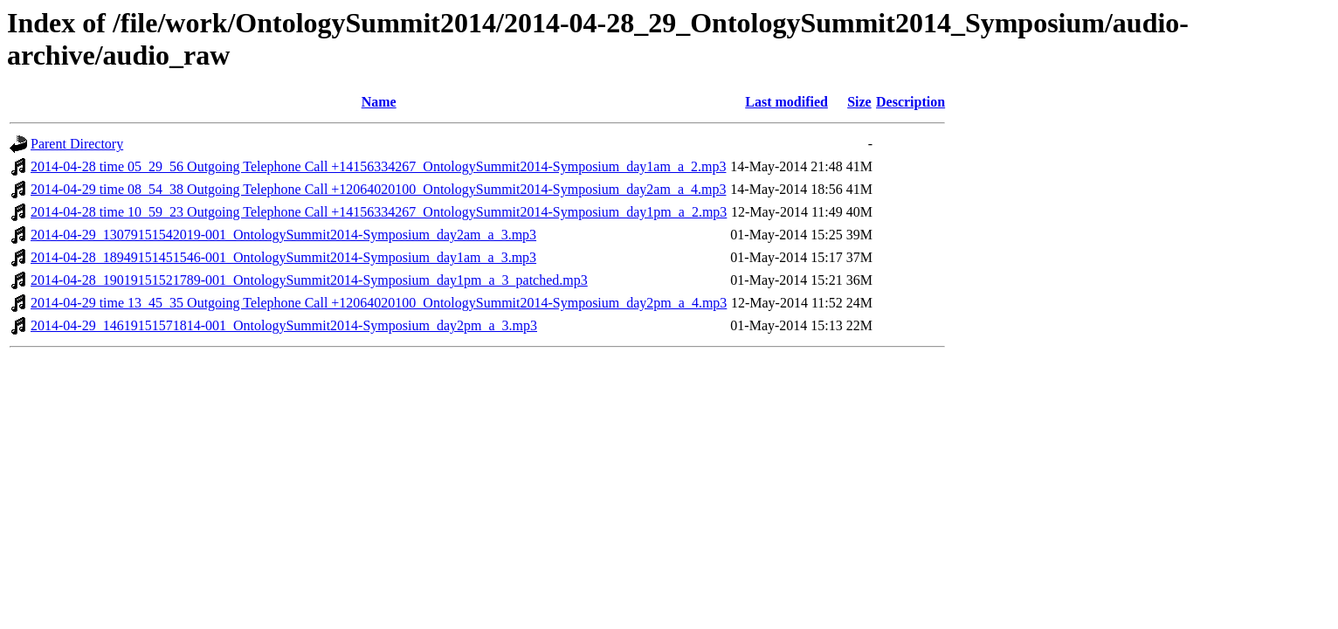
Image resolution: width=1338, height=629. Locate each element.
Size (859, 101)
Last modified (786, 101)
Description (910, 101)
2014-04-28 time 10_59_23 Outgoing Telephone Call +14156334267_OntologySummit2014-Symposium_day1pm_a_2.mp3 (379, 211)
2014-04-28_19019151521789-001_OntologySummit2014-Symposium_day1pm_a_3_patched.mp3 (309, 280)
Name (379, 101)
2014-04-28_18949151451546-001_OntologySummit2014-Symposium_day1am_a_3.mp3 (283, 257)
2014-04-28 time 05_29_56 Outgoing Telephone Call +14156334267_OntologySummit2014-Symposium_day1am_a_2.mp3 (378, 166)
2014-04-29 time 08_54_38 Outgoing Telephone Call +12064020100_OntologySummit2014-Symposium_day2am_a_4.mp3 (378, 189)
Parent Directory (77, 143)
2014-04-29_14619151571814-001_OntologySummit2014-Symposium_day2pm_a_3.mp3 (284, 325)
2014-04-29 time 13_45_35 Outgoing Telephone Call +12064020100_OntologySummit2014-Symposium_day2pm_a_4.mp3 (379, 302)
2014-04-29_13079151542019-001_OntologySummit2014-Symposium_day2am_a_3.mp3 (283, 234)
